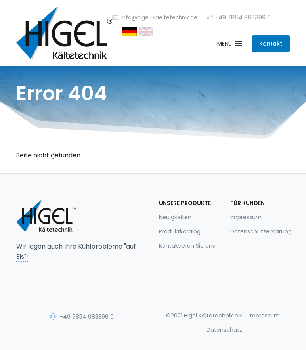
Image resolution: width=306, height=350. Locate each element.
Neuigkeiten (175, 217)
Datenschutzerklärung (260, 231)
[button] (224, 44)
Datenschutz (224, 330)
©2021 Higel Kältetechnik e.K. (205, 315)
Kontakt (270, 44)
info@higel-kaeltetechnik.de (154, 17)
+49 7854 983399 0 (82, 316)
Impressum (246, 217)
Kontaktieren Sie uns (187, 246)
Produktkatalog (180, 231)
